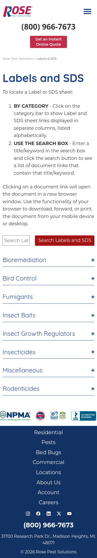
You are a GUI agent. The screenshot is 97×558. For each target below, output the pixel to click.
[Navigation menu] (87, 11)
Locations (48, 472)
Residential (48, 432)
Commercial (48, 462)
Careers (48, 502)
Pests (49, 442)
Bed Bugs (48, 452)
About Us (48, 482)
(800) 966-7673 (48, 27)
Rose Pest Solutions (18, 58)
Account (48, 492)
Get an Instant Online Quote (48, 42)
